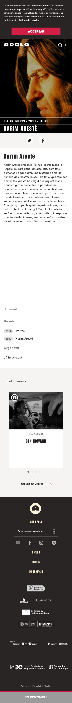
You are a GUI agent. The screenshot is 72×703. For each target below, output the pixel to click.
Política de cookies (29, 20)
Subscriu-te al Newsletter (30, 531)
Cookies (47, 686)
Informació (36, 572)
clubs (36, 562)
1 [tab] (28, 472)
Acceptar (36, 31)
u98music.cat (13, 357)
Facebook (13, 309)
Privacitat (36, 686)
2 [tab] (32, 472)
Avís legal (25, 686)
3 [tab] (36, 472)
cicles (36, 552)
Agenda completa (36, 484)
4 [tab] (40, 472)
